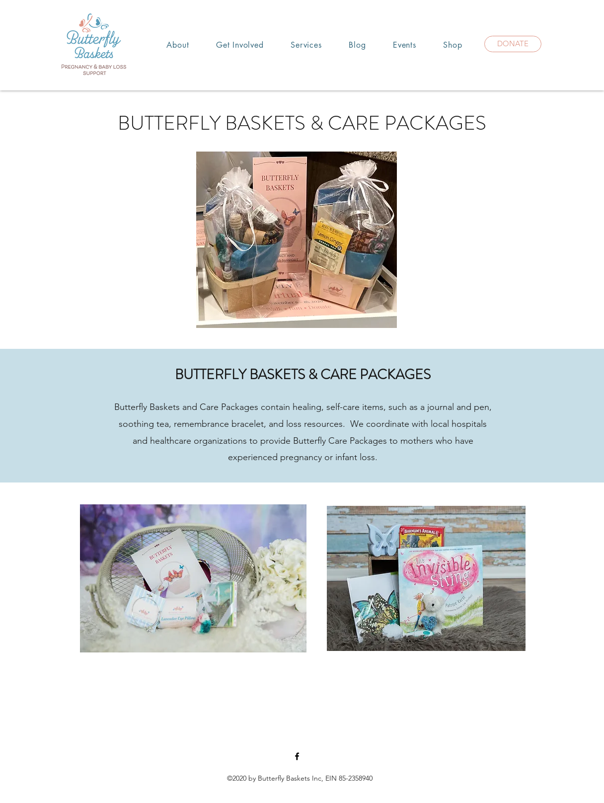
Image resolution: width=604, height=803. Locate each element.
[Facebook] (297, 756)
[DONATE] (512, 44)
